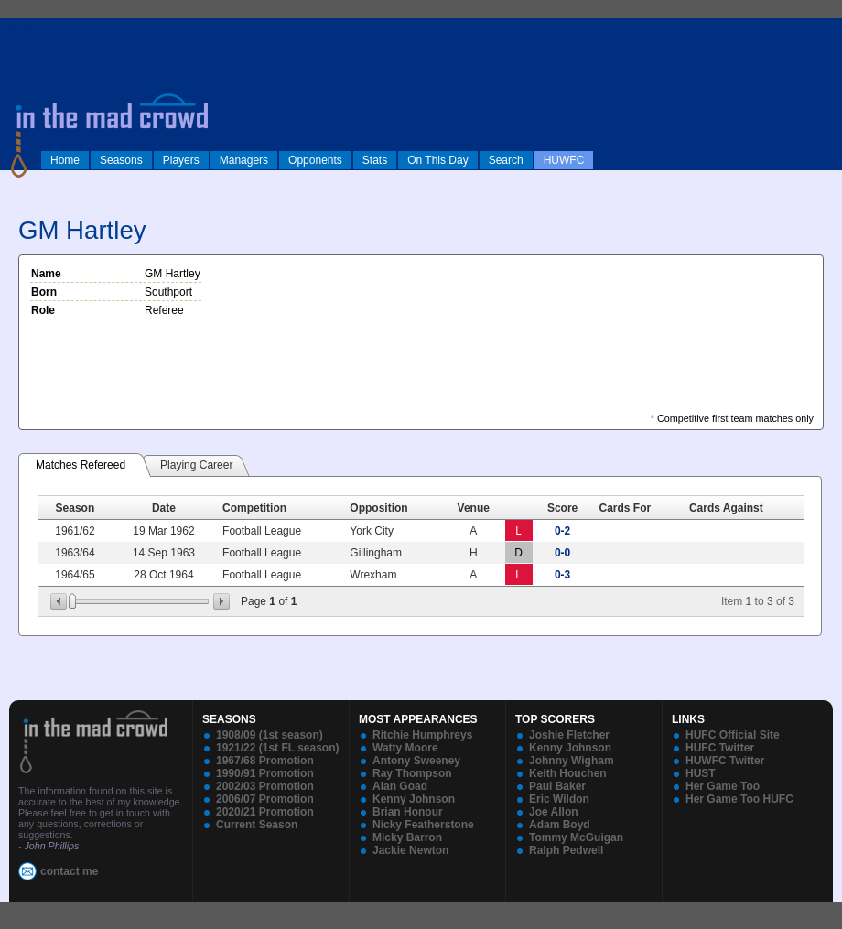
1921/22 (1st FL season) (278, 747)
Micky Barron (407, 837)
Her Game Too (722, 786)
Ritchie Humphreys (422, 735)
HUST (700, 773)
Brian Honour (407, 811)
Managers (244, 160)
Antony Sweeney (416, 760)
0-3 (562, 574)
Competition (254, 508)
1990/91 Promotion (265, 773)
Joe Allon (553, 811)
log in (19, 29)
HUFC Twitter (719, 747)
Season (75, 508)
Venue (474, 508)
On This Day (437, 160)
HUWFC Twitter (724, 760)
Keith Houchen (568, 773)
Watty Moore (405, 747)
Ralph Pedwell (566, 850)
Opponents (315, 160)
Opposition (378, 508)
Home (65, 160)
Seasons (121, 160)
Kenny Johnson (413, 799)
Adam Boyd (559, 824)
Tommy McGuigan (576, 837)
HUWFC (564, 160)
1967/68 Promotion (265, 760)
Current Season (256, 824)
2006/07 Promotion (265, 799)
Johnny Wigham (571, 760)
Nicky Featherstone (423, 824)
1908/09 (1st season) (269, 735)
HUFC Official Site (732, 735)
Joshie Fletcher (569, 735)
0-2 (562, 530)
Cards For (625, 508)
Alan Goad (399, 786)
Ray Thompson (412, 773)
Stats (374, 160)
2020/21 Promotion (265, 811)
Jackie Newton (410, 850)
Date (164, 508)
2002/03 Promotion (265, 786)
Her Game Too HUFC (739, 799)
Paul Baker (557, 786)
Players (181, 160)
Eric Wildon (559, 799)
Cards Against (726, 508)
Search (506, 160)
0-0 (562, 552)
